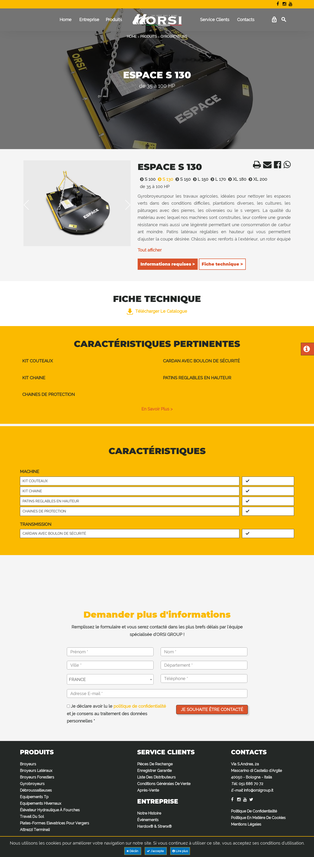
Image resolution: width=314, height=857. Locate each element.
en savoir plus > (157, 408)
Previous (29, 205)
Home (66, 19)
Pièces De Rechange (155, 764)
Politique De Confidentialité (254, 811)
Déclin (132, 851)
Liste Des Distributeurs (156, 777)
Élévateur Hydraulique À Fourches (50, 810)
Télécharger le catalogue (157, 311)
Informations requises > (167, 264)
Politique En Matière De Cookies (258, 818)
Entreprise (89, 19)
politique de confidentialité (139, 706)
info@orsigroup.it (258, 790)
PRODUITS (148, 36)
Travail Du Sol (32, 816)
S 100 (146, 179)
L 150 (199, 179)
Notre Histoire (149, 813)
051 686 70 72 (251, 784)
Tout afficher (150, 250)
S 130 (164, 179)
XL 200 (256, 179)
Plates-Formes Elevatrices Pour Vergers (54, 823)
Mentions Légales (246, 824)
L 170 (217, 179)
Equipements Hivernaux (40, 803)
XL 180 (236, 179)
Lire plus (180, 851)
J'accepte (156, 851)
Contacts (245, 19)
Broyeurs (28, 764)
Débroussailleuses (36, 790)
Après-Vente (148, 790)
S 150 (182, 179)
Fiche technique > (222, 264)
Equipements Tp (34, 797)
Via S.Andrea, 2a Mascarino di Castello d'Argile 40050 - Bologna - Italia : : (256, 777)
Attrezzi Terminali (35, 829)
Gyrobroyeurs (32, 784)
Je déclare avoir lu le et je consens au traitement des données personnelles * (116, 713)
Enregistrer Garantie (154, 770)
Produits (114, 19)
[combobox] (110, 679)
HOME (132, 36)
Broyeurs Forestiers (37, 777)
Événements (148, 820)
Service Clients (214, 19)
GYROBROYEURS (173, 36)
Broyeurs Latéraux (36, 770)
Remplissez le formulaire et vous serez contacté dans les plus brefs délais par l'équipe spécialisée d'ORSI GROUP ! (157, 630)
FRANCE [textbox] (77, 679)
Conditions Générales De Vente (163, 784)
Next (124, 205)
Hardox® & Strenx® (154, 826)
